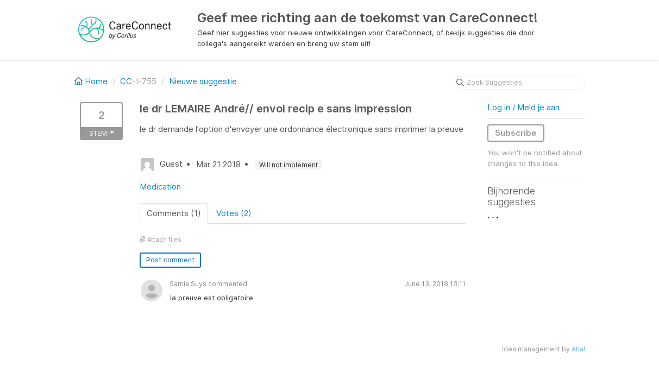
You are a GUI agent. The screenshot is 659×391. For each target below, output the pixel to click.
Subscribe (516, 133)
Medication (160, 186)
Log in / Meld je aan (523, 107)
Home (92, 81)
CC (126, 81)
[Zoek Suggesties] (519, 82)
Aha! (578, 349)
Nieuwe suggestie (203, 81)
